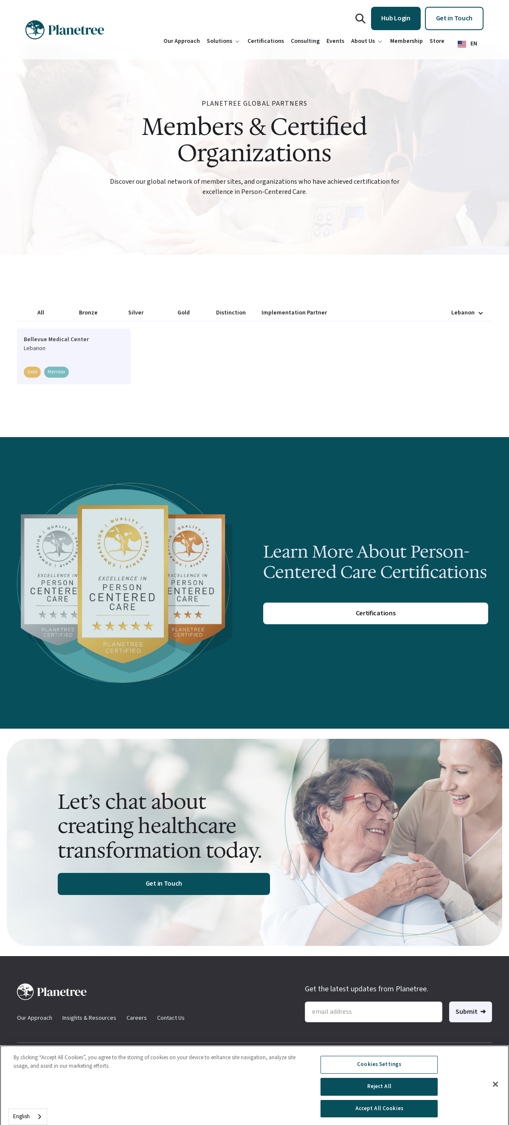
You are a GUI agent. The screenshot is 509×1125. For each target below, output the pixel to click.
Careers (137, 1018)
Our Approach (34, 1018)
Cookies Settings (379, 1068)
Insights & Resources (89, 1018)
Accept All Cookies (379, 1112)
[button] (467, 44)
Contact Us (171, 1018)
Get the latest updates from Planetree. (366, 989)
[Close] (495, 1088)
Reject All (379, 1090)
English (21, 1116)
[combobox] (27, 1116)
